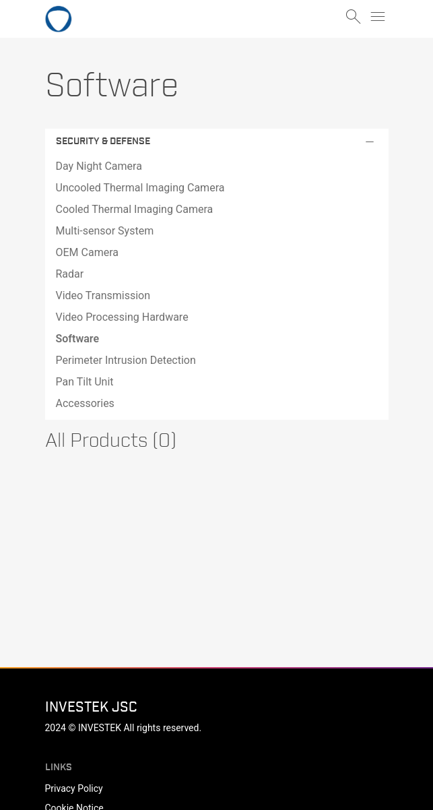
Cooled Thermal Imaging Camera (134, 209)
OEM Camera (87, 252)
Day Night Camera (99, 166)
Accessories (85, 403)
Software (78, 338)
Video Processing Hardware (122, 317)
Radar (70, 274)
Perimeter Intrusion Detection (126, 360)
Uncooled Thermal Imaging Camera (140, 187)
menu (378, 17)
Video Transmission (103, 295)
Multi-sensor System (105, 230)
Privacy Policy (74, 788)
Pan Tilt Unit (85, 381)
